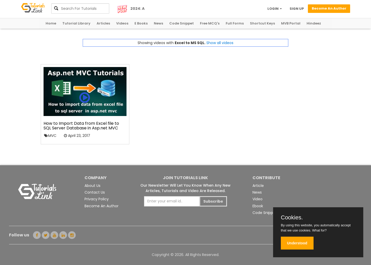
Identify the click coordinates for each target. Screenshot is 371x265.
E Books (141, 23)
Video (257, 199)
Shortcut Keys (262, 23)
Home (51, 23)
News (158, 23)
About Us (92, 185)
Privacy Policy (97, 199)
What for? (319, 230)
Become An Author (102, 206)
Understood (297, 243)
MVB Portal (290, 23)
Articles (103, 23)
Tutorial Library (76, 23)
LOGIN (274, 8)
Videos (122, 23)
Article (258, 185)
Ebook (257, 206)
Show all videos (219, 42)
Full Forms (235, 23)
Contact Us (95, 192)
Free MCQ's (210, 23)
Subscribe (213, 201)
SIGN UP (297, 8)
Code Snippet (181, 23)
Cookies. (292, 217)
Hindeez (314, 23)
